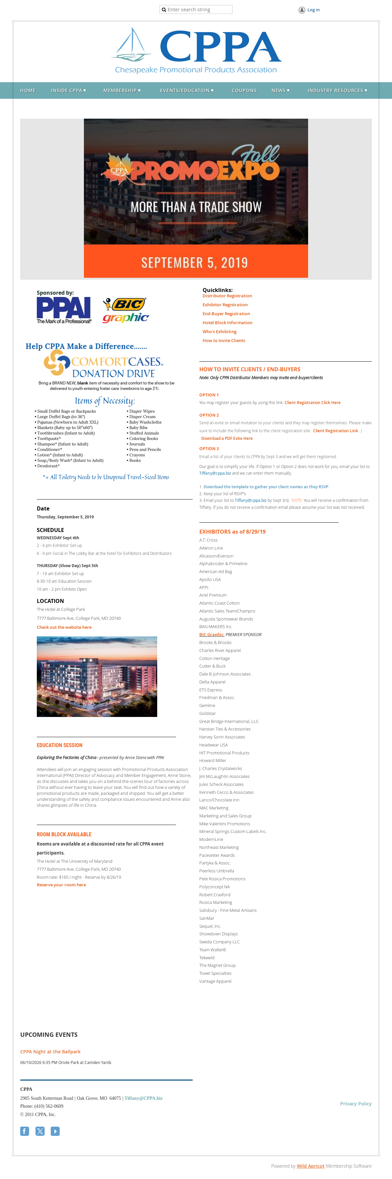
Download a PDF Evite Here (227, 438)
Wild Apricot (311, 1166)
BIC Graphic (211, 634)
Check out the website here (64, 627)
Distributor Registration (227, 296)
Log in (313, 10)
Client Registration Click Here (313, 402)
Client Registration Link (335, 431)
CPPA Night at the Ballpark (50, 1051)
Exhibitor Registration (225, 305)
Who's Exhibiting (219, 331)
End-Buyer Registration (226, 314)
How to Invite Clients (224, 340)
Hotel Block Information (227, 322)
